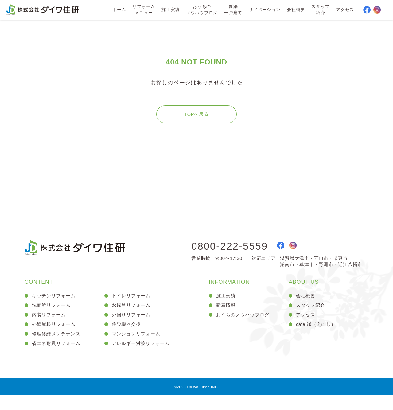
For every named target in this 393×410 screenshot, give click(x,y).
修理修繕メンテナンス (58, 347)
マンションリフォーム (137, 347)
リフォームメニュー (142, 10)
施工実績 (170, 10)
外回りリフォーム (132, 326)
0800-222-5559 (236, 255)
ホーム (118, 10)
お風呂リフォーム (132, 315)
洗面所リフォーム (52, 315)
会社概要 (295, 10)
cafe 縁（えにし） (317, 336)
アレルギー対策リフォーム (143, 357)
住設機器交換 (127, 336)
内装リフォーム (50, 326)
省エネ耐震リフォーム (58, 357)
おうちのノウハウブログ (201, 10)
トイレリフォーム (132, 305)
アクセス (345, 10)
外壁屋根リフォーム (55, 336)
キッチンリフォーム (55, 305)
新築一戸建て (233, 10)
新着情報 (226, 315)
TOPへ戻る (196, 121)
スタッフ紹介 (320, 10)
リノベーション (264, 10)
